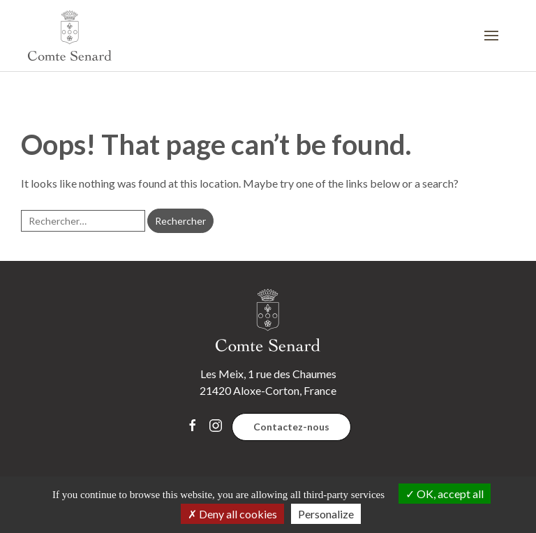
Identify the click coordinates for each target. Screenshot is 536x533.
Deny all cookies (232, 513)
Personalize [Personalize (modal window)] (326, 513)
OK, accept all (444, 493)
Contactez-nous (291, 427)
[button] (496, 35)
